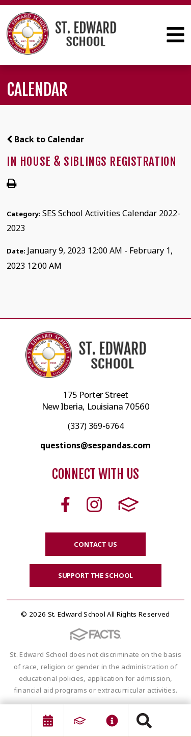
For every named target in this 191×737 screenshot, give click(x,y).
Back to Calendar (45, 139)
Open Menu (175, 34)
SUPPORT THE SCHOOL (95, 575)
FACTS (128, 504)
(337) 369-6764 (96, 425)
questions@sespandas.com (95, 445)
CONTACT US (95, 544)
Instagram (94, 504)
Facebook (65, 504)
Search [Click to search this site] (144, 720)
